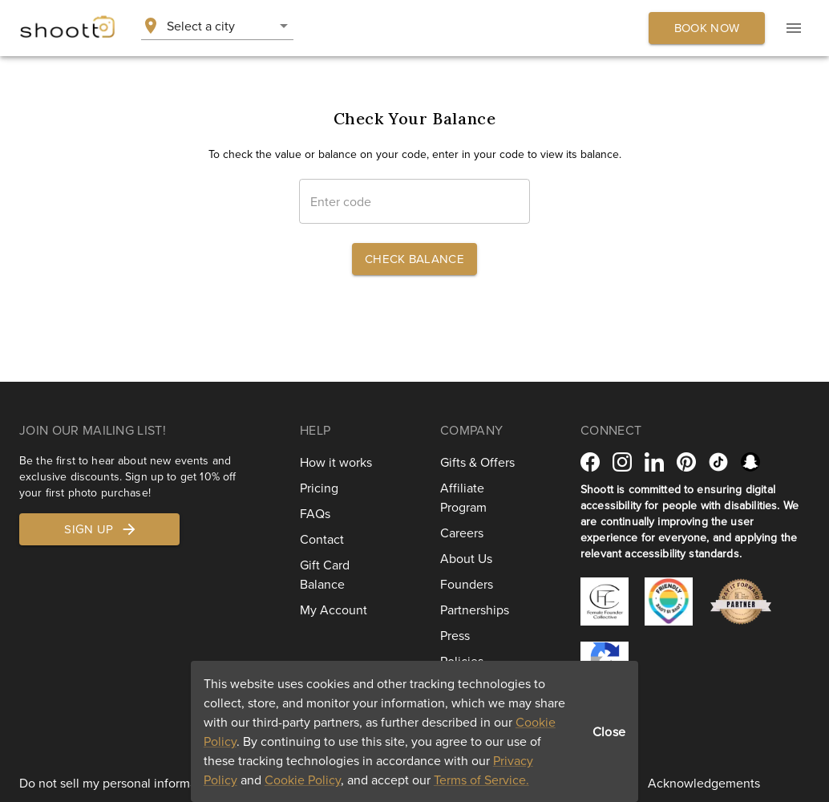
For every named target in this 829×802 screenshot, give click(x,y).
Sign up (100, 529)
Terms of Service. (481, 779)
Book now (706, 27)
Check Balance (414, 258)
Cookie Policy (303, 779)
